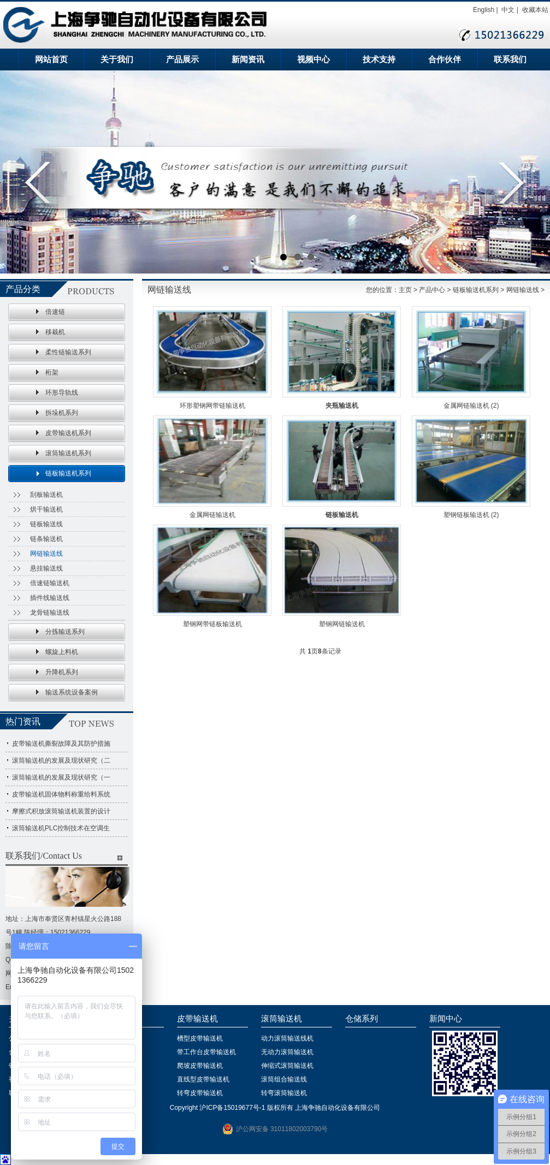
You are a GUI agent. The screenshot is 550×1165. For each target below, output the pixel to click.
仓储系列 (361, 1018)
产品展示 (182, 59)
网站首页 (51, 59)
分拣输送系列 (65, 631)
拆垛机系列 (61, 413)
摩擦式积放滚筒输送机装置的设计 (61, 811)
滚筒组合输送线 (284, 1079)
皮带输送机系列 (68, 433)
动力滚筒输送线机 (287, 1038)
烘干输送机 (46, 509)
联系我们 (510, 59)
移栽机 (55, 332)
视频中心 (313, 59)
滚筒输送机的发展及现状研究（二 (61, 760)
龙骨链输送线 (49, 612)
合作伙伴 (444, 59)
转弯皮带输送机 (200, 1093)
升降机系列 (61, 672)
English (483, 10)
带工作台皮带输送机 (206, 1052)
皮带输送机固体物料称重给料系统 (61, 794)
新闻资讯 (248, 59)
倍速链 (55, 312)
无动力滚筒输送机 (287, 1052)
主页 (405, 290)
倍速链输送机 (49, 583)
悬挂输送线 (46, 568)
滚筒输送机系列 (68, 453)
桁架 (51, 372)
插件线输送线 (49, 598)
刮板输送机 (46, 494)
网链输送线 (46, 553)
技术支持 (379, 59)
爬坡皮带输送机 (200, 1065)
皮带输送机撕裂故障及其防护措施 (61, 743)
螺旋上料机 (61, 652)
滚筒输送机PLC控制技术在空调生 (61, 828)
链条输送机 (46, 539)
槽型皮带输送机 (200, 1038)
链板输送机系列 (68, 473)
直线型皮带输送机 (203, 1079)
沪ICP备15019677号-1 (232, 1107)
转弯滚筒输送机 (284, 1093)
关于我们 (116, 59)
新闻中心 (445, 1018)
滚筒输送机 (281, 1018)
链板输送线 (46, 524)
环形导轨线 (61, 392)
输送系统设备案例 (71, 692)
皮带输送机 (197, 1018)
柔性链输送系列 (68, 352)
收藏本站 (535, 10)
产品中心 (432, 290)
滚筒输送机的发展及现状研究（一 (61, 777)
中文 (507, 10)
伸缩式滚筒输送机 (287, 1065)
